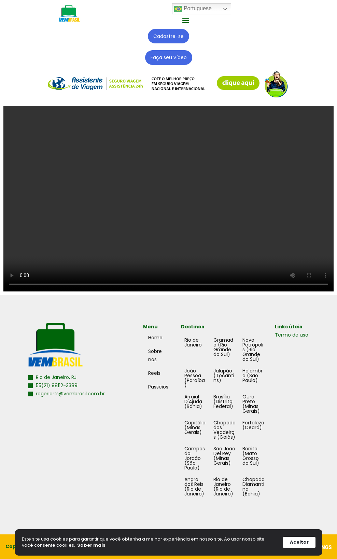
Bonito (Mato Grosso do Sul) (250, 455)
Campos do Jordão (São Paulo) (194, 458)
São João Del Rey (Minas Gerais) (224, 455)
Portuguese (193, 9)
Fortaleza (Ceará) (253, 425)
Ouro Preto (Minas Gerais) (251, 403)
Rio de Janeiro (193, 342)
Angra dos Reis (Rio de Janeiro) (194, 486)
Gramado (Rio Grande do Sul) (223, 347)
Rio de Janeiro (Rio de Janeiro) (223, 486)
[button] (185, 20)
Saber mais (91, 545)
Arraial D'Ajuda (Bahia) (193, 401)
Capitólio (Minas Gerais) (195, 427)
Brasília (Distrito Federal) (223, 401)
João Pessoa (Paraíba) (194, 377)
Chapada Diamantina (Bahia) (253, 486)
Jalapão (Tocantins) (223, 375)
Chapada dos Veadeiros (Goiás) (224, 429)
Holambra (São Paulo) (252, 375)
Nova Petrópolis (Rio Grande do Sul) (252, 350)
